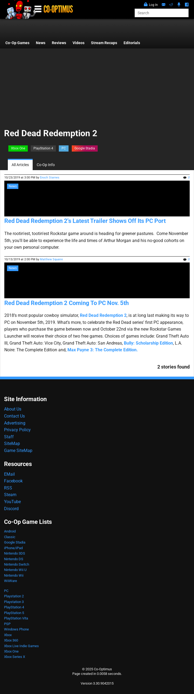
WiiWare (10, 581)
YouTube (12, 501)
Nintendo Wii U (15, 570)
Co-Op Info (46, 165)
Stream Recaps (104, 43)
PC (64, 148)
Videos (78, 43)
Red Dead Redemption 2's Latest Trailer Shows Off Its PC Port (85, 221)
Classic (9, 537)
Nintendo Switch (16, 564)
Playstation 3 (14, 602)
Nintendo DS (13, 559)
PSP (7, 624)
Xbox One (18, 148)
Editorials (132, 43)
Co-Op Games (17, 43)
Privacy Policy (17, 429)
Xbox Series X (14, 657)
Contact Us (14, 416)
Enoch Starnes (49, 177)
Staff (9, 436)
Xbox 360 (11, 640)
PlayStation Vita (16, 618)
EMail (9, 474)
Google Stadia (84, 148)
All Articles (20, 165)
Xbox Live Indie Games (21, 646)
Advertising (14, 423)
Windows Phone (16, 629)
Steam (10, 494)
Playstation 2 (14, 596)
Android (10, 531)
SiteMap (12, 443)
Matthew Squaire (51, 259)
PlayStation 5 (14, 613)
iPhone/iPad (13, 548)
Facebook (13, 480)
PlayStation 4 (43, 148)
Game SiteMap (18, 450)
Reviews (59, 43)
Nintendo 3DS (14, 553)
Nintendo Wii (13, 575)
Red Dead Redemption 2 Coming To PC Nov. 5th (66, 303)
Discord (11, 508)
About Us (12, 409)
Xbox (8, 635)
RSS (8, 487)
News (40, 43)
